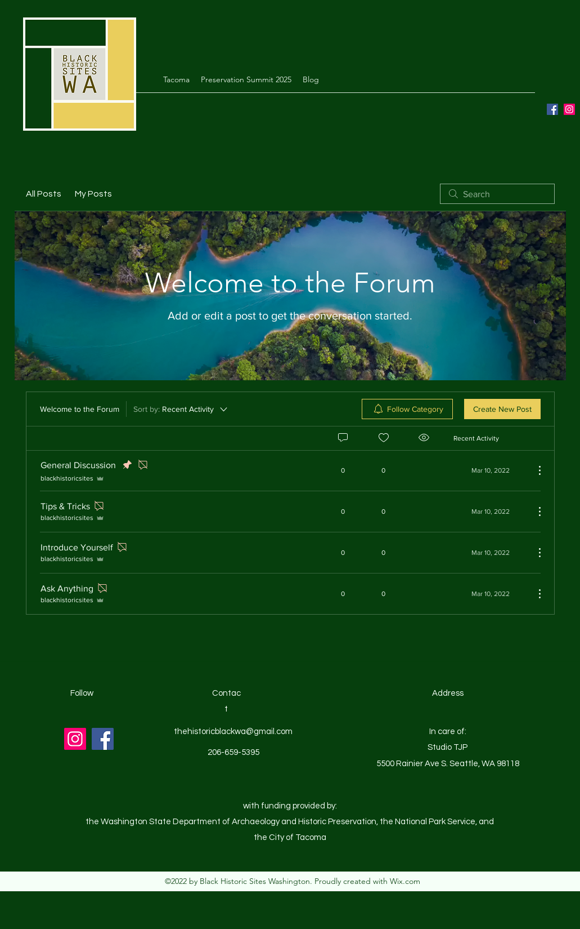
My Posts (93, 193)
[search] (497, 194)
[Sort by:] (181, 409)
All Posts (43, 193)
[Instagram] (569, 109)
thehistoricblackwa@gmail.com (233, 731)
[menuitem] (407, 409)
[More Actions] (534, 470)
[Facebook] (552, 109)
